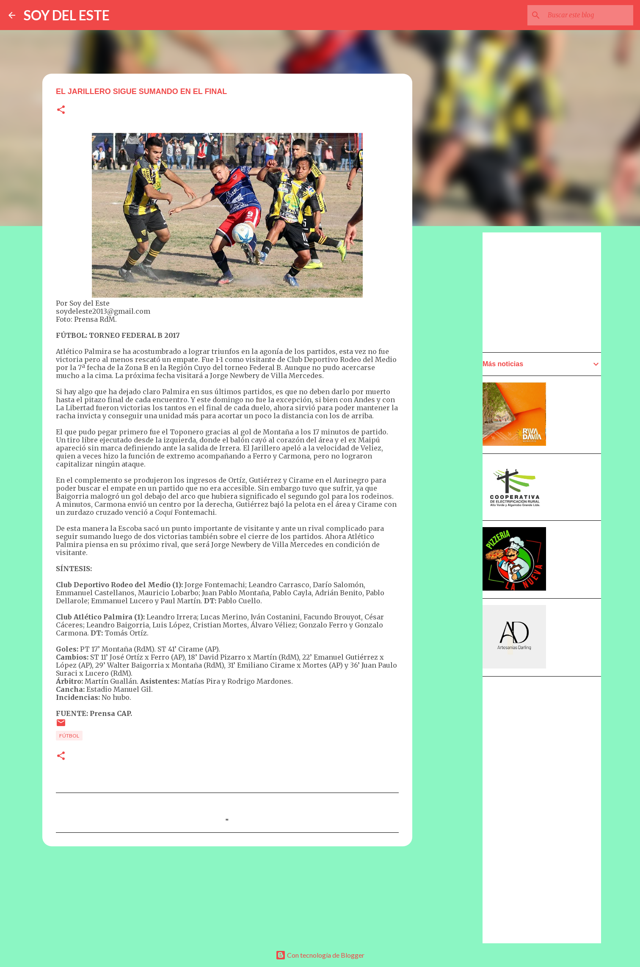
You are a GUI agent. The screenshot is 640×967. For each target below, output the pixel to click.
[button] (61, 110)
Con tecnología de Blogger (320, 955)
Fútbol (69, 735)
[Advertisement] (453, 473)
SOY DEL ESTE (67, 15)
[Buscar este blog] (588, 15)
